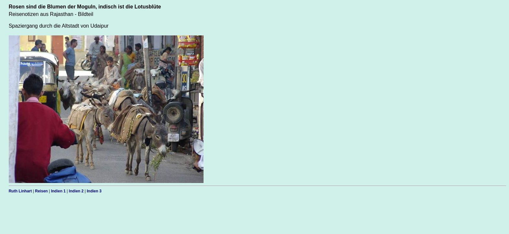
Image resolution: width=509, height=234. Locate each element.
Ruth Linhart (20, 191)
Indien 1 (58, 191)
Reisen (41, 191)
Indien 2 (76, 191)
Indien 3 (94, 191)
